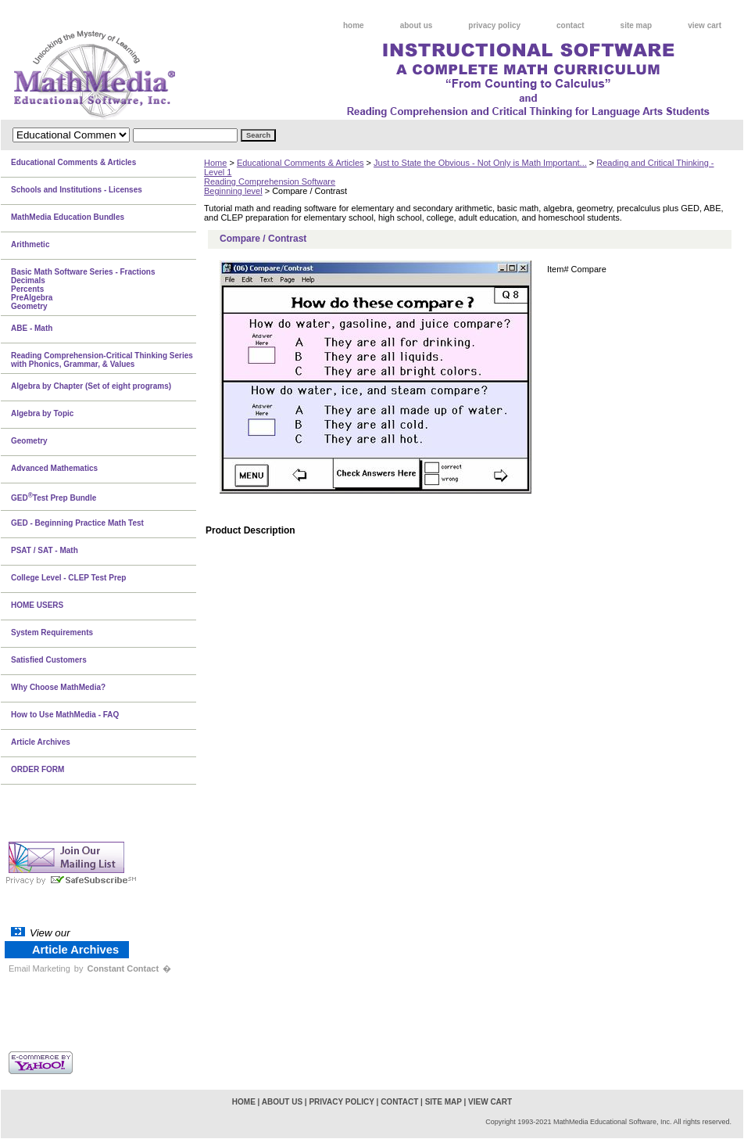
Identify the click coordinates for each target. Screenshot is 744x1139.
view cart (704, 25)
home (353, 25)
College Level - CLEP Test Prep (68, 577)
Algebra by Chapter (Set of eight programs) (91, 386)
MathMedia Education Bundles (67, 217)
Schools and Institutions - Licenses (76, 189)
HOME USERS (37, 605)
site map (637, 25)
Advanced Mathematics (54, 468)
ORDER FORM (37, 769)
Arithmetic (30, 244)
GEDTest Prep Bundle (53, 496)
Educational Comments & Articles (300, 162)
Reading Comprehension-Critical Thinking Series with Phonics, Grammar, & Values (102, 359)
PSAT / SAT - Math (44, 550)
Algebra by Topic (42, 413)
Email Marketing (39, 968)
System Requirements (52, 632)
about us (416, 25)
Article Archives (40, 742)
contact (570, 25)
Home (215, 162)
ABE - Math (31, 328)
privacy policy (494, 25)
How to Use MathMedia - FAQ (65, 714)
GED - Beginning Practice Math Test (77, 523)
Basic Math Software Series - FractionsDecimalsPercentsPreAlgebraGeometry (83, 289)
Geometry (29, 441)
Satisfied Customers (49, 660)
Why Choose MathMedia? (58, 687)
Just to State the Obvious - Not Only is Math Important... (480, 162)
